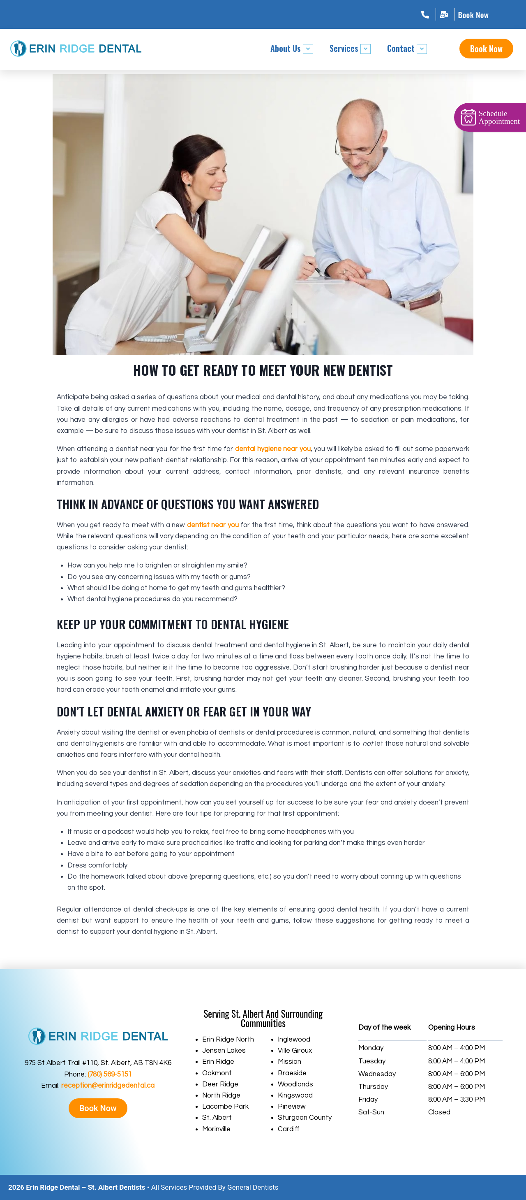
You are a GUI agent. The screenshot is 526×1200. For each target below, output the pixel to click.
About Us (291, 48)
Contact (407, 48)
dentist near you (213, 525)
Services (350, 48)
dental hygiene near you (273, 449)
